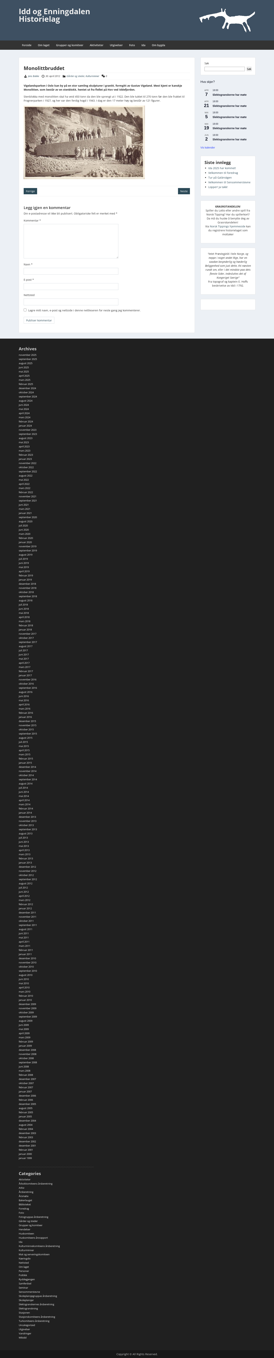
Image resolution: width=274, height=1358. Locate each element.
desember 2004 (27, 1120)
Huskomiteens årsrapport (33, 1237)
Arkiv (21, 1187)
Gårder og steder (75, 76)
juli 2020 (23, 525)
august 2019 (25, 554)
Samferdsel (25, 1283)
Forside (26, 45)
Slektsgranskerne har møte (230, 94)
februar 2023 (26, 454)
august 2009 (25, 1020)
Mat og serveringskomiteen (34, 1254)
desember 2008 (27, 1050)
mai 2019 (24, 567)
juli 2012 (23, 887)
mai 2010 (24, 983)
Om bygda (158, 45)
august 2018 (25, 600)
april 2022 (24, 484)
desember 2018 (27, 583)
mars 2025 (24, 380)
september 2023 (28, 434)
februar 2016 (26, 712)
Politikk (23, 1275)
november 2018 (27, 588)
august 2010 (25, 975)
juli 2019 (23, 558)
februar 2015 (26, 758)
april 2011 (24, 941)
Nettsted (29, 295)
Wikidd (23, 1337)
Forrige (30, 191)
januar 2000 (25, 1154)
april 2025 (24, 375)
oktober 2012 (26, 875)
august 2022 (25, 475)
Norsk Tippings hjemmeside (227, 226)
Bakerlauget (25, 1200)
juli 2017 (23, 650)
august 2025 (25, 363)
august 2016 (25, 692)
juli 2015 (23, 742)
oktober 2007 (26, 1083)
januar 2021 (25, 513)
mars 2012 (24, 900)
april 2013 (24, 850)
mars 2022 (24, 488)
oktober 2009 (26, 1012)
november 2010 (27, 962)
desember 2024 (27, 388)
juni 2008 (24, 1066)
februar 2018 (26, 625)
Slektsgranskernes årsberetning (36, 1304)
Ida (143, 45)
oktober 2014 (26, 775)
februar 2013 (26, 858)
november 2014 (27, 771)
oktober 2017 (26, 638)
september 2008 (28, 1062)
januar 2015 (25, 762)
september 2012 (28, 879)
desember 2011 (27, 912)
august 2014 (25, 783)
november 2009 (27, 1008)
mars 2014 (24, 804)
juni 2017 (24, 654)
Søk (207, 63)
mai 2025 (24, 371)
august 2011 (25, 929)
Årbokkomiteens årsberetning (35, 1183)
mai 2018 (24, 613)
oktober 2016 (26, 683)
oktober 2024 (26, 392)
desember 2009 (27, 1004)
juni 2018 (24, 608)
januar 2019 (25, 579)
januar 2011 (25, 954)
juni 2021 (24, 504)
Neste (184, 191)
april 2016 (24, 704)
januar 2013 (25, 862)
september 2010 (28, 970)
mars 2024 (24, 417)
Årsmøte (23, 1196)
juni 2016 (24, 696)
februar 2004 (26, 1129)
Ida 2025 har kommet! (222, 168)
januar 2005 (25, 1116)
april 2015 (24, 750)
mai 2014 (24, 796)
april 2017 (24, 663)
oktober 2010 (26, 966)
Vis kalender (208, 147)
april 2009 (24, 1033)
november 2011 (27, 916)
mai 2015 (24, 746)
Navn (28, 264)
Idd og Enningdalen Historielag (54, 15)
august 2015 (25, 737)
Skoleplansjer (26, 1300)
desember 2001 (27, 1145)
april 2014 (24, 800)
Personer (24, 1271)
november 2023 (27, 429)
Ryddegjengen (27, 1279)
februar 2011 (26, 950)
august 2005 (25, 1108)
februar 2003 (26, 1137)
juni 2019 (24, 563)
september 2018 (28, 596)
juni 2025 (24, 367)
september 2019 (28, 550)
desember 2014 (27, 767)
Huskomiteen (26, 1233)
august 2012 (25, 883)
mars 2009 (24, 1037)
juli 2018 (23, 604)
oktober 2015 (26, 729)
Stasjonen (24, 1312)
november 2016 (27, 679)
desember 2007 (27, 1079)
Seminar (23, 1287)
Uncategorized (27, 1325)
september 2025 (28, 359)
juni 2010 (24, 979)
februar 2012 (26, 904)
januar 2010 (25, 1000)
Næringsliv (25, 1258)
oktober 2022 (26, 467)
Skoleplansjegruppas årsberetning (38, 1296)
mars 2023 (24, 450)
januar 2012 (25, 908)
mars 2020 (24, 534)
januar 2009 (25, 1045)
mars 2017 (24, 667)
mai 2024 (24, 409)
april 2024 (24, 413)
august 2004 (25, 1124)
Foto (132, 45)
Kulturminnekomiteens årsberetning (39, 1246)
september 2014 (28, 779)
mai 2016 (24, 700)
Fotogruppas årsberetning (33, 1217)
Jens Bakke (33, 76)
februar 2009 (26, 1041)
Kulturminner (92, 76)
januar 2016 (25, 717)
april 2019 (24, 571)
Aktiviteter (96, 45)
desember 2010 (27, 958)
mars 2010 (24, 991)
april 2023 (24, 446)
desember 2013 (27, 817)
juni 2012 (24, 891)
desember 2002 (27, 1141)
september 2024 (28, 396)
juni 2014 (24, 792)
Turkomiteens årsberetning (34, 1321)
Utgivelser (116, 45)
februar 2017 (26, 671)
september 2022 (28, 471)
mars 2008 (24, 1070)
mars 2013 (24, 854)
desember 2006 (27, 1095)
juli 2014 (23, 787)
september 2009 (28, 1016)
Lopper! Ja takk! (218, 187)
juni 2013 (24, 841)
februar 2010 (26, 995)
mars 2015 (24, 754)
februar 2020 (26, 538)
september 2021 (28, 500)
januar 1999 (25, 1158)
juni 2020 (24, 529)
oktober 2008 (26, 1058)
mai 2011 (24, 937)
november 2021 (27, 496)
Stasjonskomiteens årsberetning (37, 1316)
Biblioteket (25, 1204)
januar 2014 (25, 812)
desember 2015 (27, 721)
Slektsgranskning (28, 1308)
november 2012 (27, 871)
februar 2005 (26, 1112)
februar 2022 (26, 492)
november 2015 (27, 725)
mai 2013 (24, 846)
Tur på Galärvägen (220, 177)
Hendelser (24, 1229)
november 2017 (27, 633)
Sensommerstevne (29, 1291)
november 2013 (27, 821)
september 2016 (28, 687)
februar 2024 (26, 421)
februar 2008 (26, 1075)
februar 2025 (26, 384)
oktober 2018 (26, 592)
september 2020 (28, 517)
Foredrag (24, 1208)
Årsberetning (26, 1192)
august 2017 (25, 646)
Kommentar (32, 220)
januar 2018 (25, 629)
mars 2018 (24, 621)
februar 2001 (26, 1149)
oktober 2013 (26, 825)
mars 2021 (24, 509)
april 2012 (24, 896)
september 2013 (28, 829)
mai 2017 (24, 658)
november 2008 (27, 1054)
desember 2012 (27, 866)
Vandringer (25, 1333)
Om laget (44, 45)
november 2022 (27, 463)
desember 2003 (27, 1133)
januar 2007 (25, 1091)
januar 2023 (25, 459)
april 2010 (24, 987)
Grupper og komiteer (69, 45)
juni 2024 (24, 405)
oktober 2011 (26, 921)
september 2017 (28, 642)
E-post (29, 279)
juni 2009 (24, 1025)
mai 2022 (24, 479)
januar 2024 (25, 425)
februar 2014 (26, 808)
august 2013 (25, 833)
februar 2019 (26, 575)
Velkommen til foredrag (223, 173)
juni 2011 (24, 933)
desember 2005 (27, 1104)
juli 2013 (23, 837)
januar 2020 (25, 542)
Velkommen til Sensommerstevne (229, 182)
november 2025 (27, 355)
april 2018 (24, 617)
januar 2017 (25, 675)
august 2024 (25, 400)
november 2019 (27, 546)
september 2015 (28, 733)
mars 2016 (24, 708)
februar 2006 (26, 1099)
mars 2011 (24, 946)
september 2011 (28, 925)
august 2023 (25, 438)
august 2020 (25, 521)
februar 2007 (26, 1087)
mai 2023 (24, 442)
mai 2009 (24, 1029)
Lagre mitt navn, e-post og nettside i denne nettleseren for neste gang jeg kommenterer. (84, 310)
